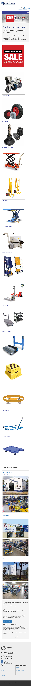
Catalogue (3, 675)
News (2, 673)
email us (10, 632)
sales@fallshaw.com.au (5, 655)
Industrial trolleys (6, 331)
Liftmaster (18, 672)
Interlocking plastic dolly (8, 462)
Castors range (5, 95)
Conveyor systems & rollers (8, 357)
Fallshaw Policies (11, 683)
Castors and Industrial (20, 670)
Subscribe (3, 677)
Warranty (15, 683)
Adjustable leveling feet (7, 147)
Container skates (6, 436)
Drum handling (5, 410)
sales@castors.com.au (24, 9)
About (2, 667)
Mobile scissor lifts (6, 173)
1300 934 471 (26, 7)
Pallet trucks (5, 305)
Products (2, 670)
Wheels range (5, 121)
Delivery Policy (20, 683)
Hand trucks (5, 200)
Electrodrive (18, 668)
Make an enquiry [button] (7, 621)
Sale (2, 672)
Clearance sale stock (7, 68)
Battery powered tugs (7, 252)
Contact (2, 668)
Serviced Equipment (19, 673)
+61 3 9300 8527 (9, 656)
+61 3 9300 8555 (27, 8)
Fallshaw (17, 667)
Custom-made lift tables (7, 226)
